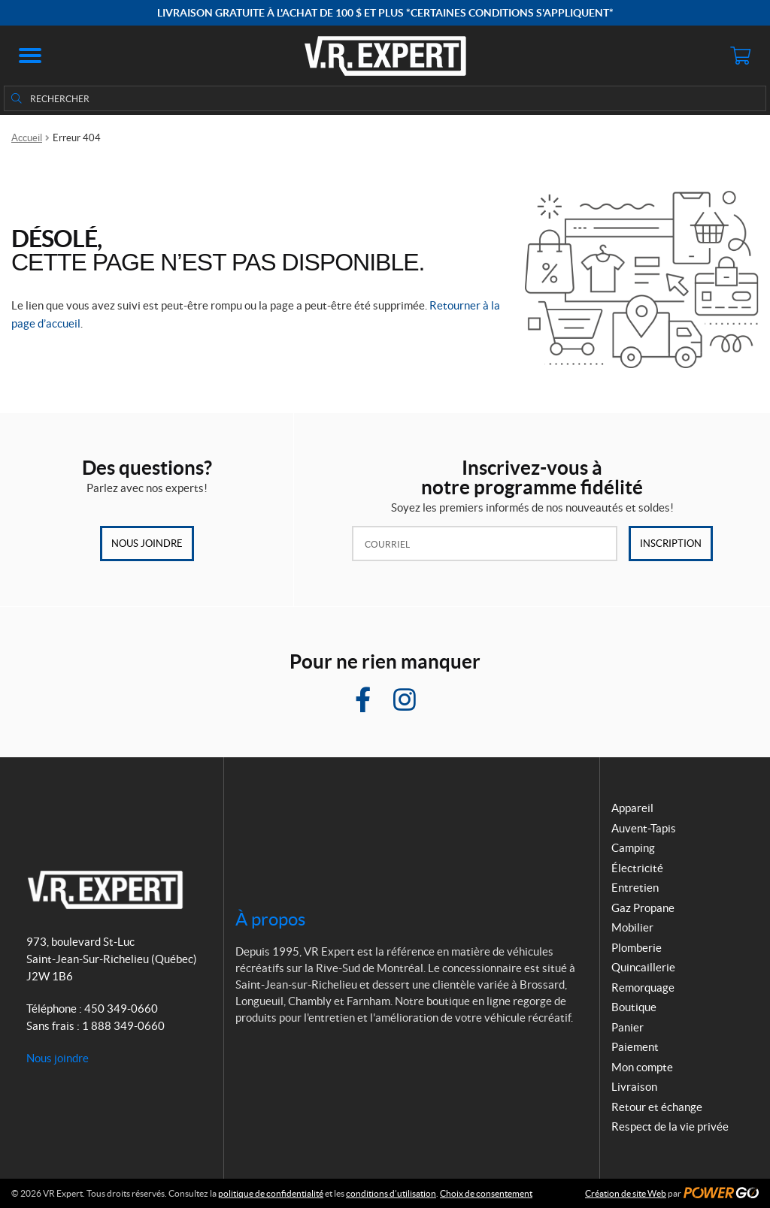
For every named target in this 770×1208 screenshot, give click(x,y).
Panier (627, 1027)
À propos (270, 919)
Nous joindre (147, 543)
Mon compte (642, 1067)
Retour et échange (656, 1107)
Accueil (26, 137)
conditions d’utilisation (391, 1193)
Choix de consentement (486, 1193)
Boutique (633, 1007)
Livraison (634, 1086)
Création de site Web (625, 1193)
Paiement (635, 1046)
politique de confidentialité (270, 1193)
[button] (30, 56)
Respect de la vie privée (670, 1126)
